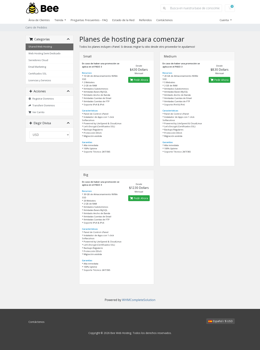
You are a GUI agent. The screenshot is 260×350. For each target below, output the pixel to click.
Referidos (145, 20)
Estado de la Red (123, 20)
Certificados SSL (37, 73)
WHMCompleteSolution (138, 300)
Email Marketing (37, 66)
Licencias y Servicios (39, 80)
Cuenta (224, 20)
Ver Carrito (36, 112)
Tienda (59, 20)
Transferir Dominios (41, 105)
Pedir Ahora (139, 80)
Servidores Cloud (38, 60)
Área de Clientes (39, 20)
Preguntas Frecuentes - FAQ (89, 20)
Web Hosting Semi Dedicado (44, 53)
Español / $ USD (220, 321)
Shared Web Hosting (40, 46)
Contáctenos (164, 20)
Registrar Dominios (41, 98)
